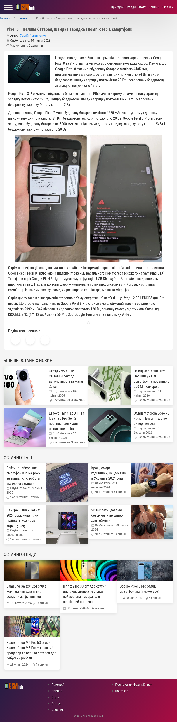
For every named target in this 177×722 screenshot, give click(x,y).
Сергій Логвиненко (33, 35)
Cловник (167, 7)
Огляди (131, 7)
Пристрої (117, 7)
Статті (142, 7)
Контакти (121, 691)
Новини (154, 7)
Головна (5, 18)
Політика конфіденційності (133, 684)
